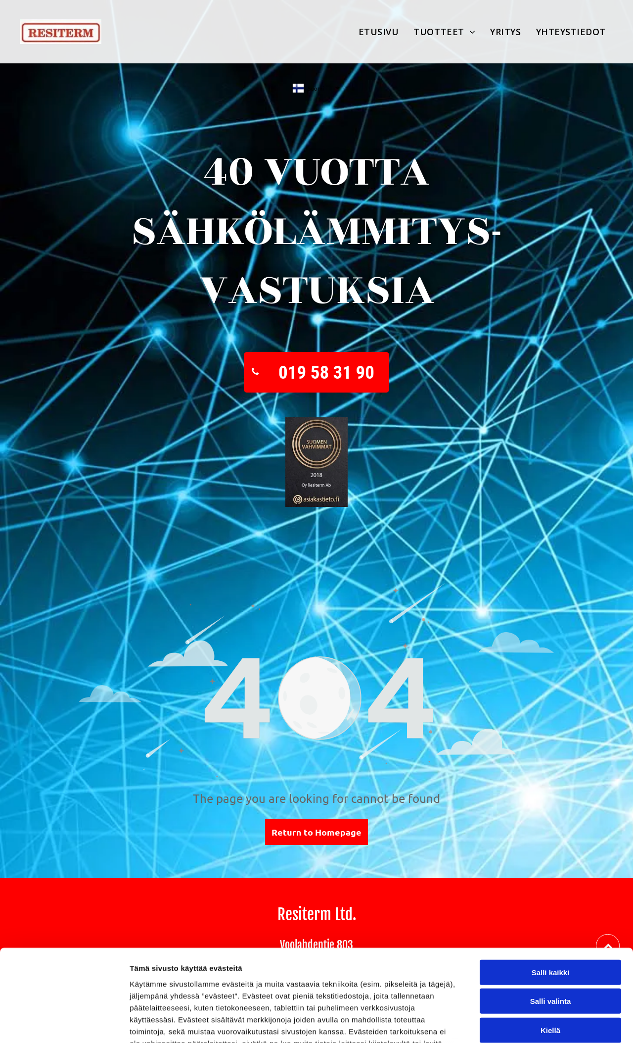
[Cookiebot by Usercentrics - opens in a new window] (64, 1023)
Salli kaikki (551, 890)
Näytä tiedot (528, 1023)
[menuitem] (379, 32)
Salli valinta (550, 919)
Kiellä (550, 948)
